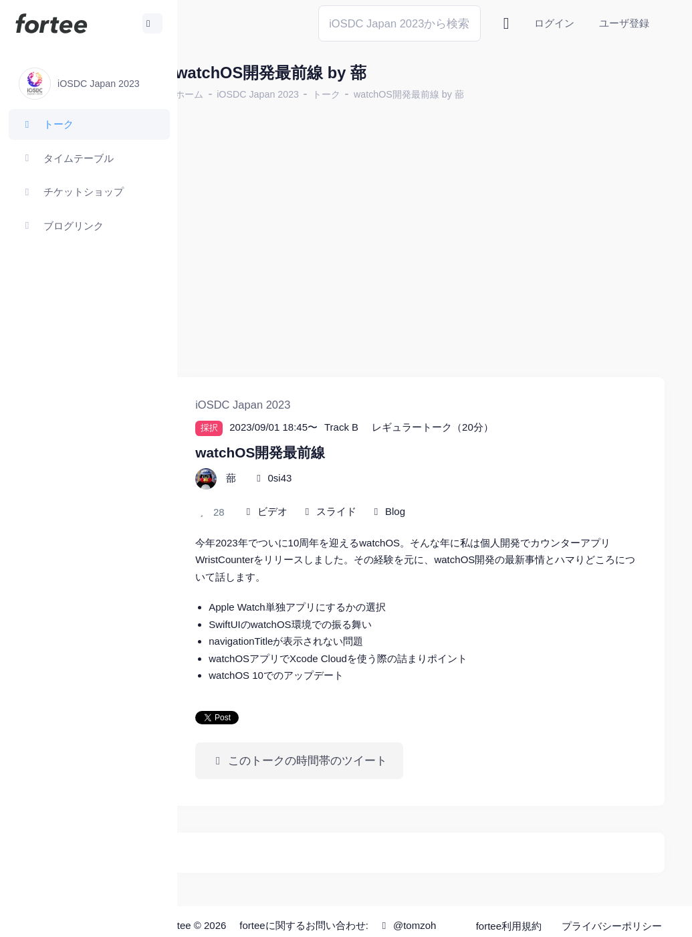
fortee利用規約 (509, 903)
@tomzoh (365, 925)
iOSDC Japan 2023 (290, 94)
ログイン (554, 23)
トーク (358, 94)
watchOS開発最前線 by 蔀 (441, 94)
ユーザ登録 (624, 23)
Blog (427, 495)
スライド (368, 495)
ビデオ (305, 495)
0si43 (312, 461)
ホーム (221, 94)
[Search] (399, 23)
